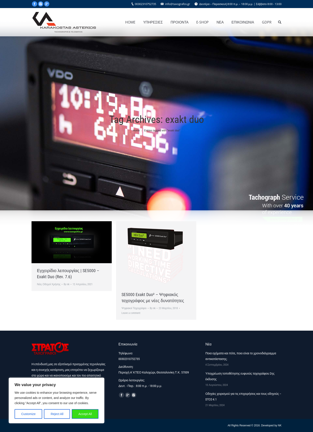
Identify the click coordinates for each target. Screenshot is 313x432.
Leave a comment (131, 313)
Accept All (85, 414)
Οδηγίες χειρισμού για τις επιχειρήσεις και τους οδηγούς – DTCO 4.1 (243, 396)
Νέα (39, 284)
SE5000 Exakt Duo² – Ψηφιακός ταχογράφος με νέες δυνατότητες (153, 297)
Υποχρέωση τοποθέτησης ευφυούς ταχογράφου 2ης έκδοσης (240, 376)
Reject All (57, 414)
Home (136, 130)
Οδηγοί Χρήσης (51, 284)
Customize (28, 414)
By (66, 284)
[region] (56, 400)
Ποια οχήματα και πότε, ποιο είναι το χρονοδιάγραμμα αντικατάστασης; (240, 356)
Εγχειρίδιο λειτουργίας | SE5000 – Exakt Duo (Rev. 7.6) (68, 273)
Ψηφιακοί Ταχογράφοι (134, 308)
